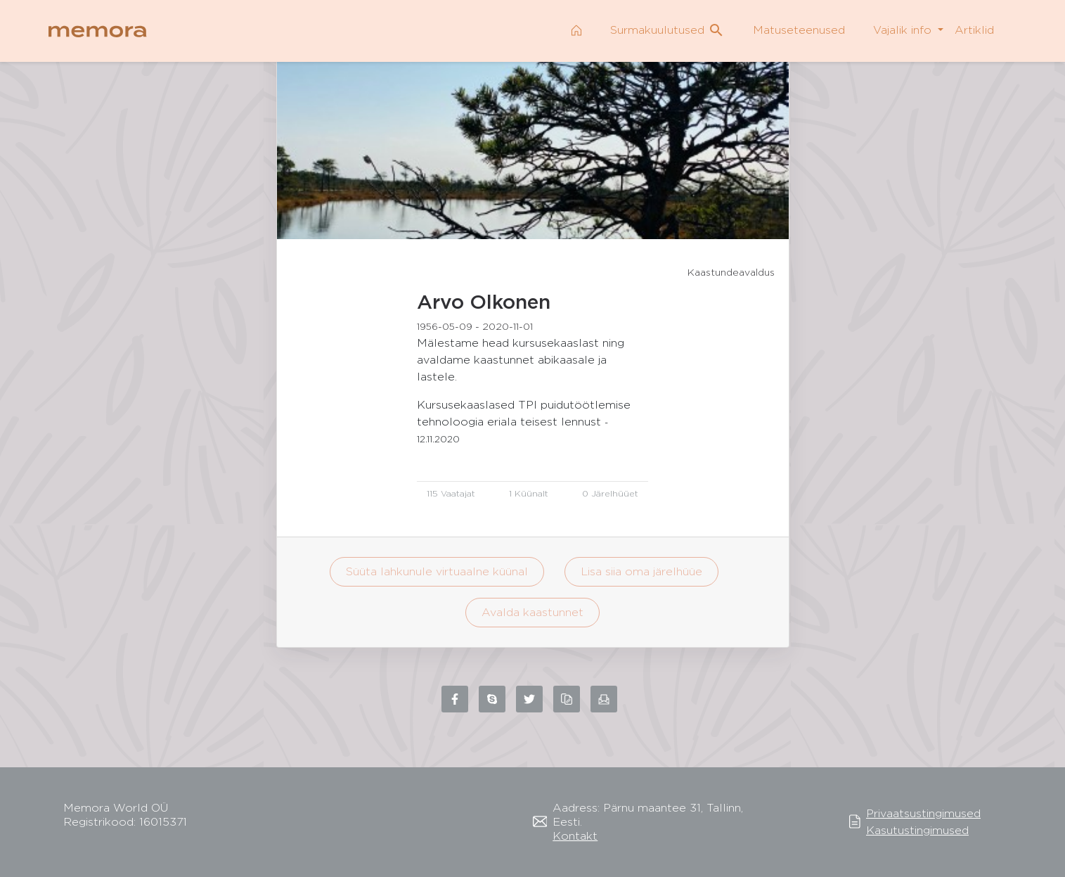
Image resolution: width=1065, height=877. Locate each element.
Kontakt (575, 836)
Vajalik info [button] (904, 30)
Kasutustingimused (917, 830)
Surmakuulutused (667, 30)
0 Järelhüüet (610, 493)
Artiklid (974, 30)
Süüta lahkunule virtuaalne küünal (437, 571)
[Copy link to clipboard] (566, 699)
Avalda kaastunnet (532, 612)
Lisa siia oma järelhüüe (641, 571)
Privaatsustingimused (923, 813)
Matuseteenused (799, 30)
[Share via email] (603, 699)
